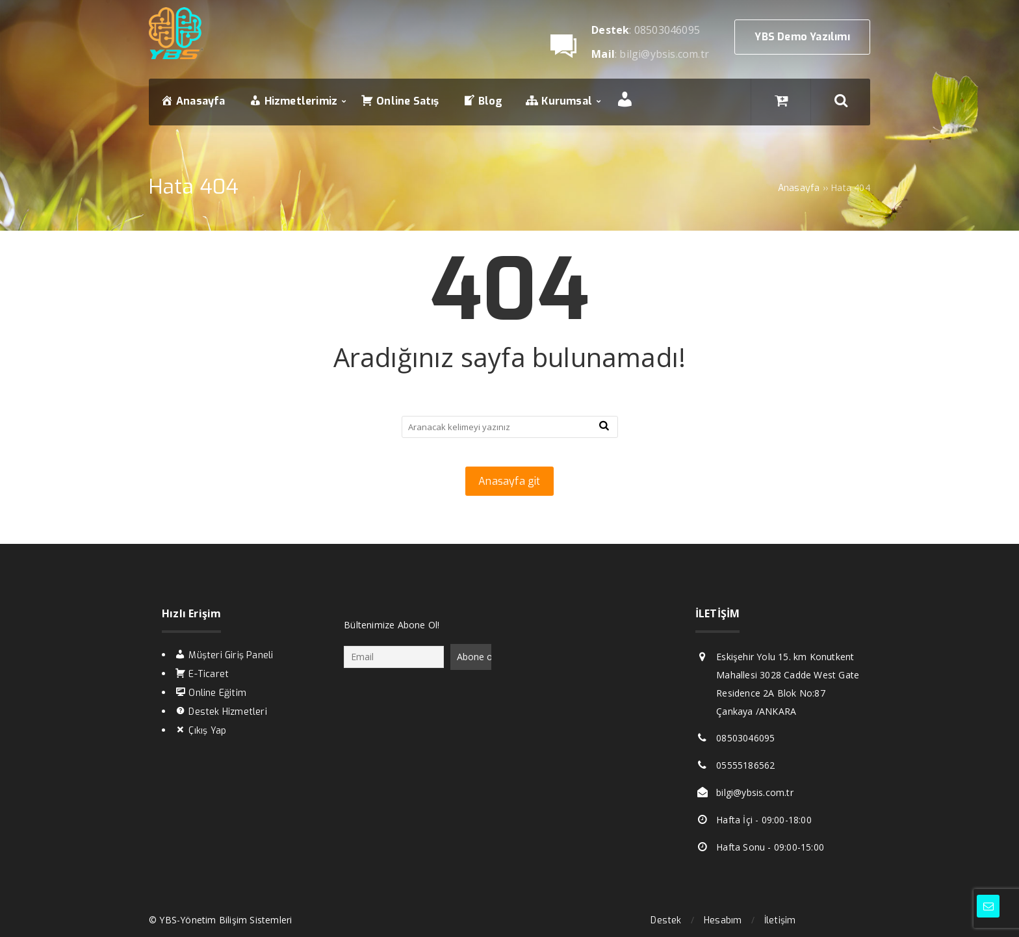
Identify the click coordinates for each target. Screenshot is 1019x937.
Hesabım (723, 920)
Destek (666, 920)
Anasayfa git (509, 481)
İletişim (780, 920)
